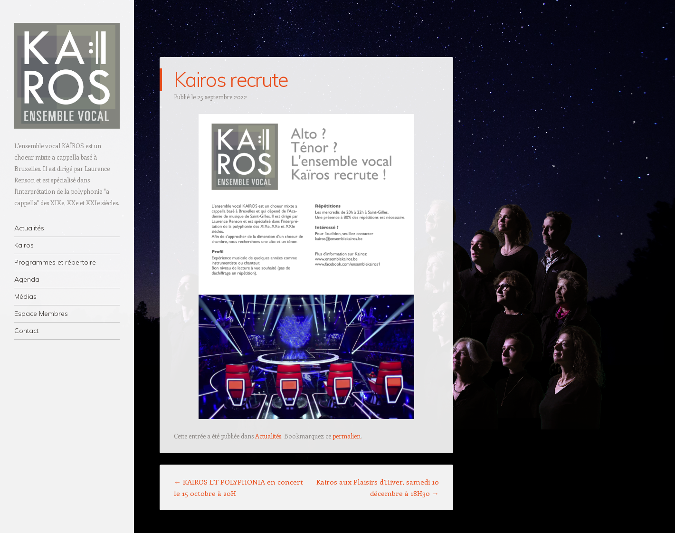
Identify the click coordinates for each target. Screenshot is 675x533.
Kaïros (24, 245)
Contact (26, 330)
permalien (347, 436)
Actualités (29, 228)
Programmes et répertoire (55, 262)
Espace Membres (41, 313)
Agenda (26, 279)
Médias (25, 296)
